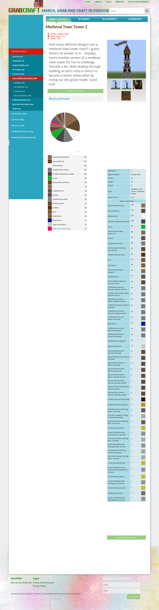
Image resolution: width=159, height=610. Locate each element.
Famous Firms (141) (20, 65)
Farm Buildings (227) (21, 100)
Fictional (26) (18, 70)
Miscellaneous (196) (22, 96)
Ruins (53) (16, 109)
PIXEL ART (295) (17, 125)
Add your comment (126, 537)
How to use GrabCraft (138, 2)
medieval (134, 189)
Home (88, 2)
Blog (108, 2)
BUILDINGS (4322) (18, 51)
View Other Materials (61, 229)
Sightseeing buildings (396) (24, 78)
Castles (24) (17, 56)
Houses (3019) (18, 74)
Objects (98, 2)
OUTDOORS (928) (18, 113)
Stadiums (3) (19, 91)
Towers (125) (19, 83)
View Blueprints (75, 91)
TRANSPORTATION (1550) (22, 131)
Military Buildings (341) (22, 104)
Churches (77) (18, 61)
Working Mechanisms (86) (23, 137)
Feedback (120, 2)
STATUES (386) (17, 119)
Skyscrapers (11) (21, 87)
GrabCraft (15, 143)
